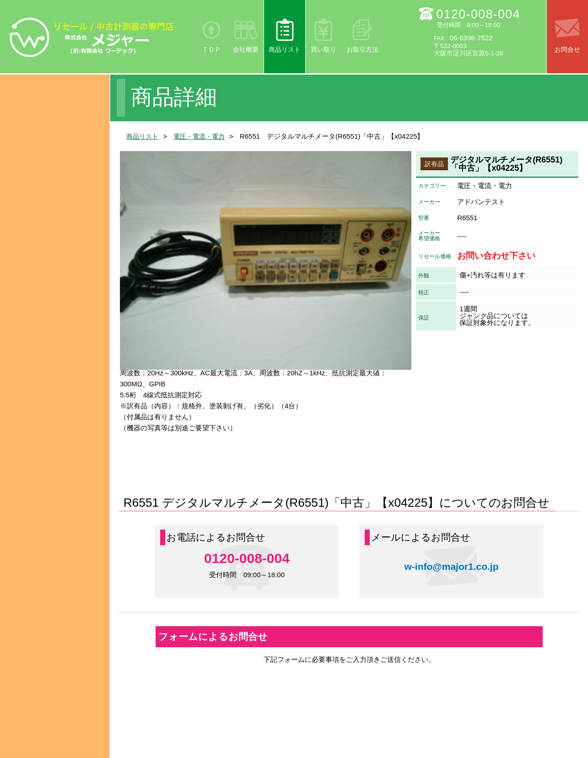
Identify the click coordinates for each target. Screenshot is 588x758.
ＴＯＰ (211, 49)
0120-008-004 (478, 14)
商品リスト (285, 49)
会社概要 (246, 49)
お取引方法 (362, 49)
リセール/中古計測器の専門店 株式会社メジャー (92, 37)
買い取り (323, 49)
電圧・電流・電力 (203, 136)
